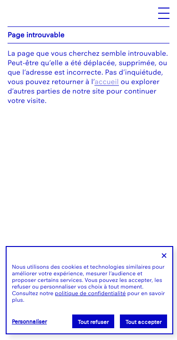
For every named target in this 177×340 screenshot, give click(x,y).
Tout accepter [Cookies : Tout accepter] (143, 322)
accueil (106, 81)
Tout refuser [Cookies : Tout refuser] (93, 322)
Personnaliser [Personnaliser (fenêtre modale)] (29, 321)
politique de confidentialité (90, 293)
